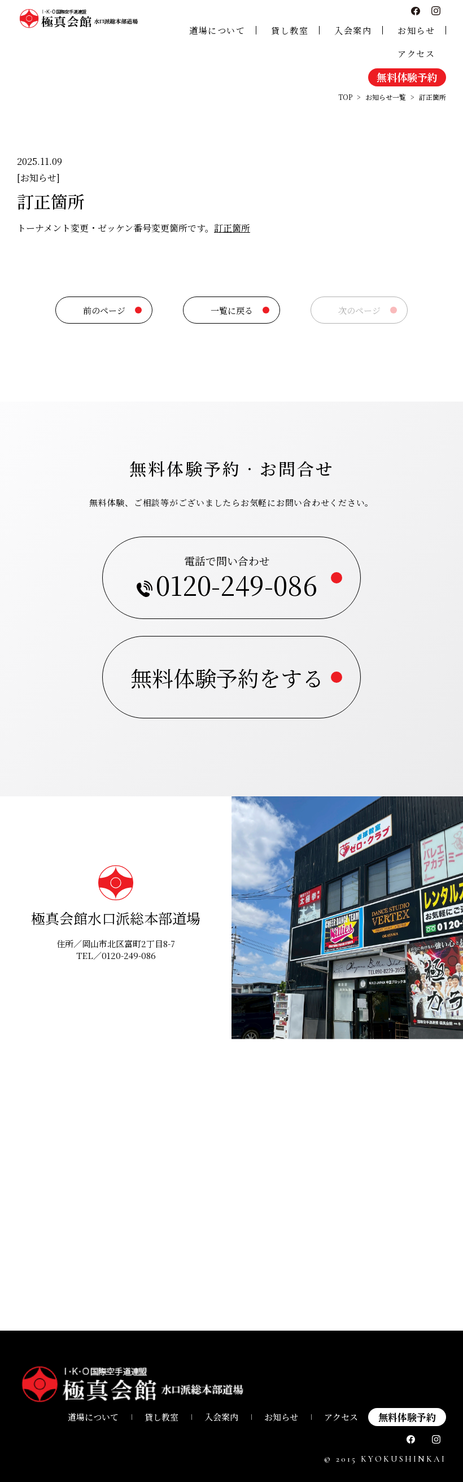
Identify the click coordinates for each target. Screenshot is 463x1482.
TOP (345, 97)
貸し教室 (289, 30)
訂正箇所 (232, 227)
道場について (217, 30)
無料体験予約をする (227, 677)
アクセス (416, 53)
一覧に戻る (232, 310)
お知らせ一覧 (385, 97)
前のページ (104, 310)
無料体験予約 (407, 76)
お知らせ (416, 30)
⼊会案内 (221, 1417)
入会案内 (353, 30)
